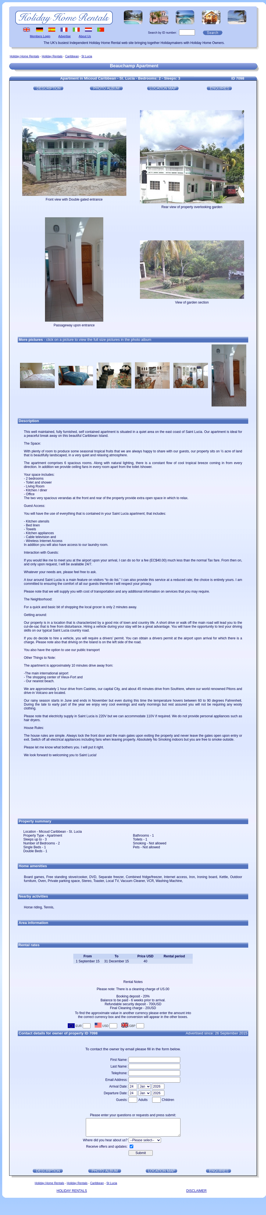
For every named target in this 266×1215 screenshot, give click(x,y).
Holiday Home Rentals (24, 56)
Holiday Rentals (52, 56)
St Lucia (86, 56)
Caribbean (72, 56)
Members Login (40, 36)
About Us (85, 36)
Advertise (64, 36)
